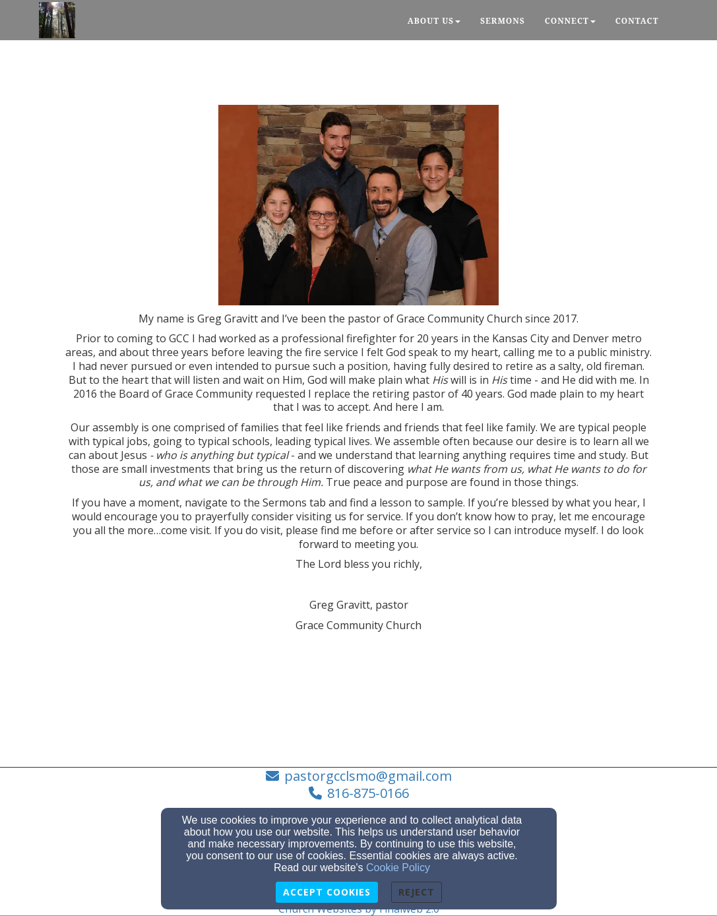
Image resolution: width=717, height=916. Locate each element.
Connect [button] (570, 20)
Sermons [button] (502, 20)
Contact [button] (637, 20)
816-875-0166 (368, 793)
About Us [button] (434, 20)
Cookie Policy (398, 867)
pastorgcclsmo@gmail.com (368, 776)
